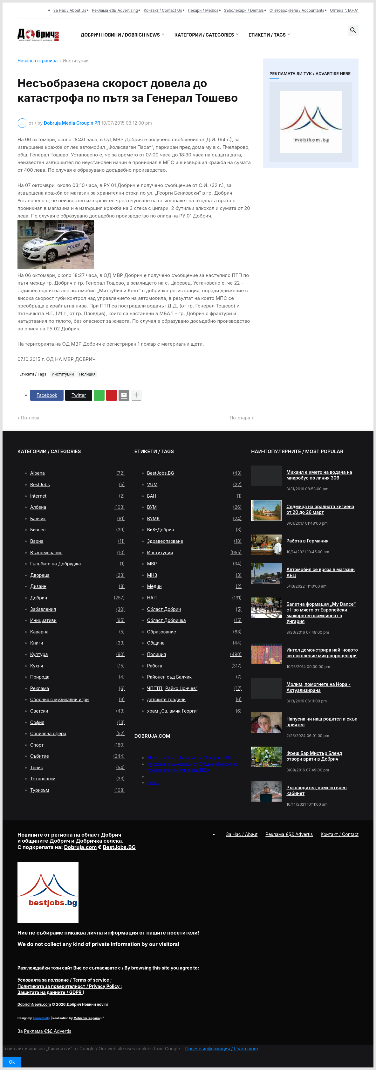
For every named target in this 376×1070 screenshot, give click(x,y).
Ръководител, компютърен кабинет (316, 790)
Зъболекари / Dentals (244, 10)
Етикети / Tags (267, 35)
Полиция (87, 374)
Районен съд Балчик (194, 677)
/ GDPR (50, 992)
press (153, 782)
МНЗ (194, 575)
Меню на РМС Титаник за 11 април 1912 (189, 757)
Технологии (77, 779)
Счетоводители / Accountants (297, 10)
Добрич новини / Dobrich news (120, 35)
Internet (77, 496)
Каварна (77, 632)
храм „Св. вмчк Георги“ (194, 711)
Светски (77, 711)
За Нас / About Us (69, 10)
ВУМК (194, 518)
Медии (194, 586)
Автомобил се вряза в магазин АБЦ (320, 572)
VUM (194, 484)
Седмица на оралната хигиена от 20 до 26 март (320, 509)
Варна (77, 541)
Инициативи (77, 620)
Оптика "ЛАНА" (344, 10)
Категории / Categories (204, 35)
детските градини (194, 699)
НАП (194, 598)
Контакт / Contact (340, 834)
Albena (77, 473)
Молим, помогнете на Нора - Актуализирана (318, 687)
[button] (353, 30)
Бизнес (77, 530)
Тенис (77, 767)
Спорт (77, 745)
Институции (75, 61)
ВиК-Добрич (194, 530)
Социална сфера (77, 733)
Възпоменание (77, 552)
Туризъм (77, 790)
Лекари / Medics (203, 10)
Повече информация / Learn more (221, 1048)
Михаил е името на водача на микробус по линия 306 (319, 474)
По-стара (240, 417)
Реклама (77, 688)
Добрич (77, 598)
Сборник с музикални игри (77, 699)
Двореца (77, 575)
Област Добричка (194, 620)
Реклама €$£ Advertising (115, 10)
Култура (77, 654)
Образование (194, 632)
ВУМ (194, 507)
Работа (194, 666)
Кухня (77, 666)
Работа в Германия (307, 540)
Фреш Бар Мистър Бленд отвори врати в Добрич (314, 756)
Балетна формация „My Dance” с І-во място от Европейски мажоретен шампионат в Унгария (321, 612)
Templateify (41, 1018)
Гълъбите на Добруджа (77, 564)
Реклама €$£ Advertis (47, 1031)
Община (194, 643)
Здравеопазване (194, 541)
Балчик (77, 518)
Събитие (77, 756)
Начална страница (37, 61)
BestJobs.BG (194, 473)
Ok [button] (12, 1062)
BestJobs (77, 484)
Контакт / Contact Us (163, 10)
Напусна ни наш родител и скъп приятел (321, 721)
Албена (77, 507)
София (77, 722)
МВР (194, 564)
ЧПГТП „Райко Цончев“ (194, 688)
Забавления (77, 609)
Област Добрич (194, 609)
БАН (194, 496)
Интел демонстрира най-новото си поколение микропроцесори (322, 652)
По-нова (30, 417)
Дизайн (77, 586)
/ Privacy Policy (69, 986)
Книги (77, 643)
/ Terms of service (63, 980)
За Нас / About (241, 834)
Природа (77, 677)
